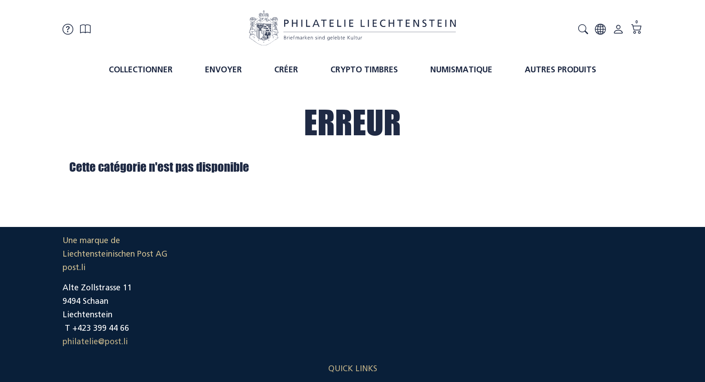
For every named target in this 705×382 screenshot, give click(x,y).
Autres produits (560, 70)
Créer (286, 70)
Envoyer (223, 70)
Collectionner (141, 70)
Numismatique (461, 70)
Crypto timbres (364, 70)
